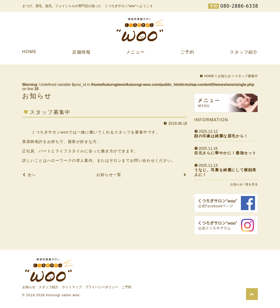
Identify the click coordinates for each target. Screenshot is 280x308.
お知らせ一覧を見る (244, 184)
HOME (29, 51)
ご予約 (187, 52)
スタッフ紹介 (244, 52)
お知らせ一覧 (108, 175)
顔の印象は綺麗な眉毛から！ (221, 136)
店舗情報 (81, 52)
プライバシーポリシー (101, 287)
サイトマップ (72, 287)
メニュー (135, 52)
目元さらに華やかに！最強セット (225, 153)
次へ (32, 175)
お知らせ (28, 287)
